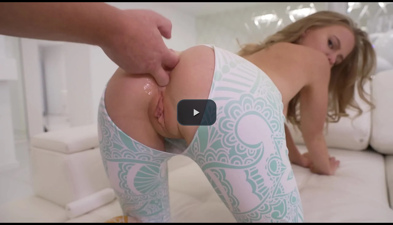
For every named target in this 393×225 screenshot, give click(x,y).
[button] (196, 112)
